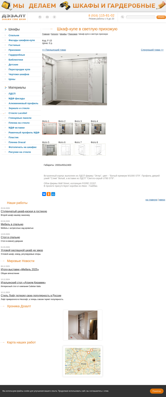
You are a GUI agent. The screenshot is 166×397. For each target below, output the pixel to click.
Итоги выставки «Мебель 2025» (20, 269)
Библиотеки (16, 59)
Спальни (14, 35)
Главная (46, 34)
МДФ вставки (17, 127)
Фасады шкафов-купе (22, 40)
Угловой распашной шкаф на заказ (22, 250)
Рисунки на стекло (20, 152)
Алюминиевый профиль (23, 103)
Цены (12, 79)
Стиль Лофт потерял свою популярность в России (31, 295)
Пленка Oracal (17, 142)
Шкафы (63, 34)
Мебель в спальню (12, 224)
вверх (162, 199)
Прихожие (72, 34)
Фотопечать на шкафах (22, 147)
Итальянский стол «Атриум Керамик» (23, 282)
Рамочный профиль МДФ (24, 132)
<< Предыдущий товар (54, 50)
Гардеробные (17, 54)
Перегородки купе (19, 69)
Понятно (157, 391)
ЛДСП (12, 93)
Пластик (13, 137)
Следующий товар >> (152, 50)
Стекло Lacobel (18, 113)
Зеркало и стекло (19, 108)
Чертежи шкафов (19, 74)
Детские (13, 64)
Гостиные (14, 45)
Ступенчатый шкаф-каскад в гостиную (24, 211)
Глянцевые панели (20, 117)
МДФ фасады (17, 98)
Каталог (54, 34)
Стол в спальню (10, 237)
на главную (151, 199)
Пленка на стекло (19, 122)
